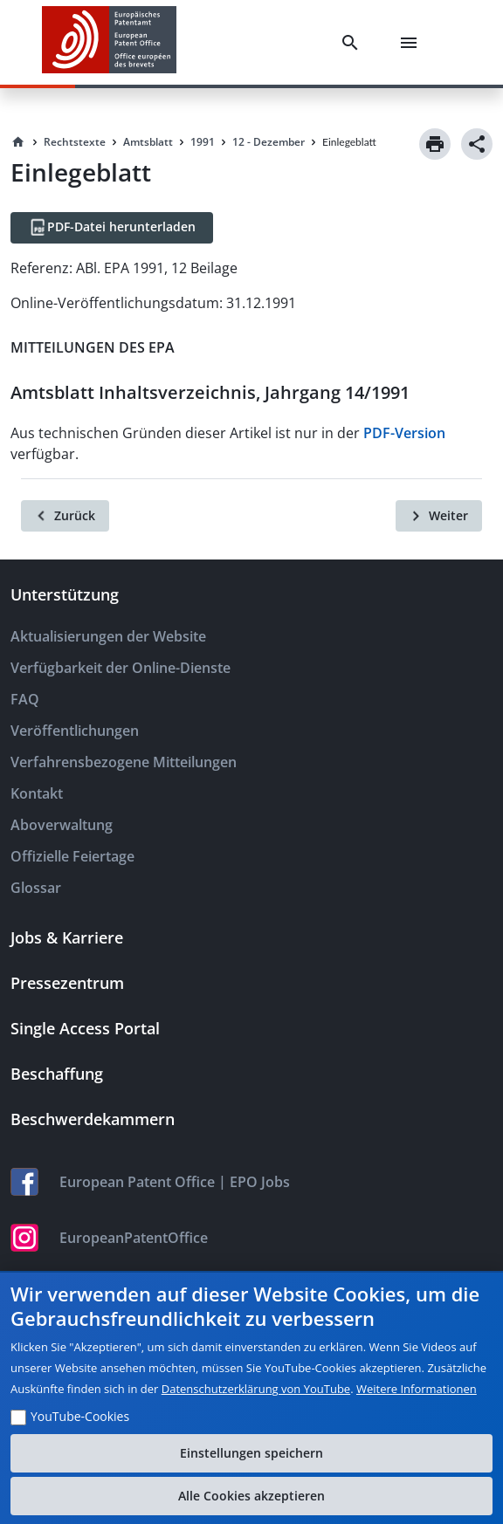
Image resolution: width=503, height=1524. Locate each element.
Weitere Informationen (416, 1389)
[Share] (477, 144)
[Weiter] (439, 516)
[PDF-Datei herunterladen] (111, 228)
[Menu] (412, 42)
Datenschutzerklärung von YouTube (256, 1389)
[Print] (435, 144)
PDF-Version (404, 433)
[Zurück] (65, 516)
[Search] (354, 42)
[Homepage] (18, 142)
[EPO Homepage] (109, 42)
